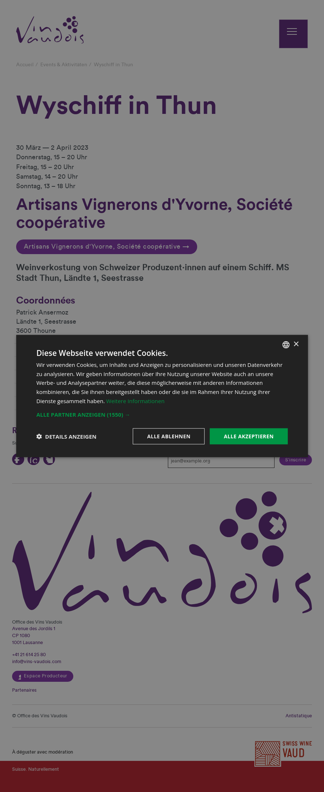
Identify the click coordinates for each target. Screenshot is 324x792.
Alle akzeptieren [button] (249, 435)
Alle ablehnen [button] (168, 435)
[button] (162, 414)
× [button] (296, 344)
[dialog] (162, 396)
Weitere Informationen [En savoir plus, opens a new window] (135, 400)
